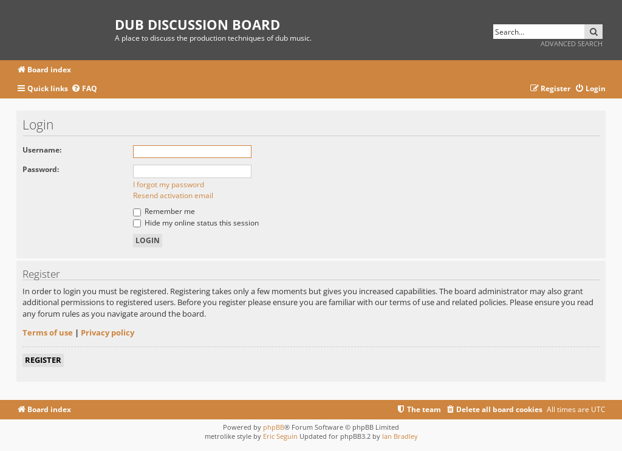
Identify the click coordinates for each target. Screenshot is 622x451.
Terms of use (47, 332)
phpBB (273, 427)
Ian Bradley (400, 436)
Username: (41, 150)
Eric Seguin (280, 436)
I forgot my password (168, 184)
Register (43, 359)
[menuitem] (84, 89)
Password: (40, 169)
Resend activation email (173, 195)
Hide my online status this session (196, 223)
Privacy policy (107, 332)
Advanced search (572, 43)
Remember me (164, 211)
